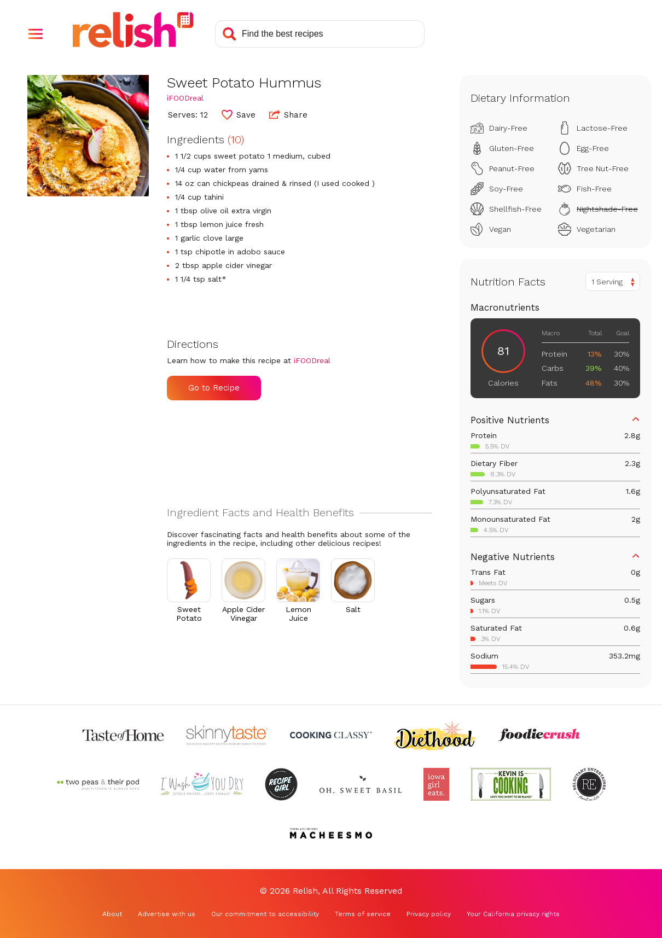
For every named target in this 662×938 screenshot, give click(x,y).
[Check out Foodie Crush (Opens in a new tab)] (539, 735)
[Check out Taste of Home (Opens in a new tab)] (123, 735)
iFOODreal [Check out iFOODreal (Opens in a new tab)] (185, 98)
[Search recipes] (320, 34)
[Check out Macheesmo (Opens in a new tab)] (331, 833)
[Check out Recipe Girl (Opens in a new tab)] (281, 784)
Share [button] (288, 114)
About (112, 914)
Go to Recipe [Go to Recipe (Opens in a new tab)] (214, 388)
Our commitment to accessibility (265, 914)
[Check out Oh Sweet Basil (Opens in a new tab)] (361, 784)
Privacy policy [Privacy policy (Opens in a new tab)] (429, 914)
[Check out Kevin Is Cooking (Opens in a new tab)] (511, 784)
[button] (35, 34)
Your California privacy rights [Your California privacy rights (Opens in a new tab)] (513, 914)
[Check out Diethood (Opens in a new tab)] (435, 735)
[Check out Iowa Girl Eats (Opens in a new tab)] (436, 784)
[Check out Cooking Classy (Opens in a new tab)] (331, 735)
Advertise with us (166, 914)
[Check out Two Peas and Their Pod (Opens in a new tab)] (98, 784)
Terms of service (363, 914)
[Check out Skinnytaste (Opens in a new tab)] (227, 735)
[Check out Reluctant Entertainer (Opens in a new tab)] (589, 784)
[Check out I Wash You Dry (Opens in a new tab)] (202, 784)
